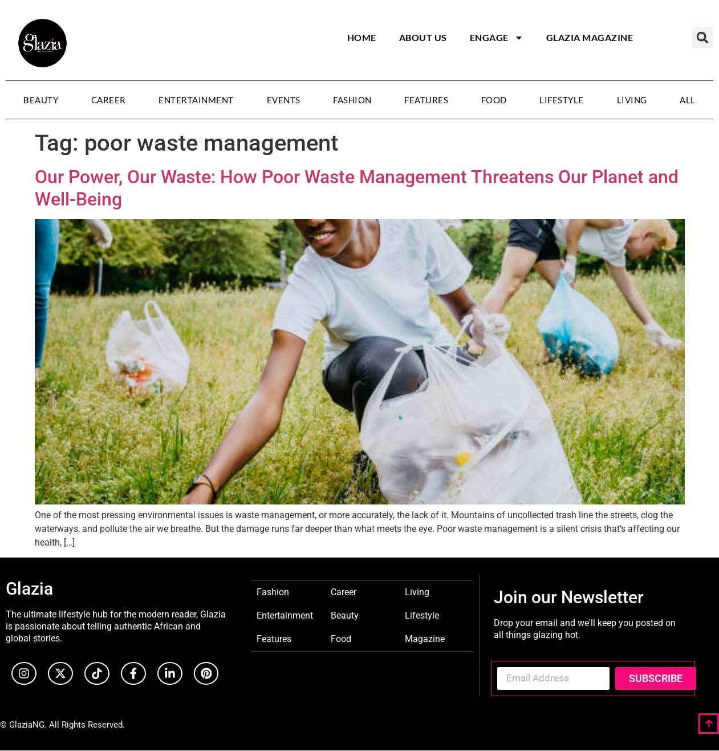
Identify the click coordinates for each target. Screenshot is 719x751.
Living (632, 100)
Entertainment (196, 100)
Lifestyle (561, 100)
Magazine (425, 638)
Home (361, 37)
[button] (702, 38)
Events (283, 100)
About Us (423, 37)
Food (494, 100)
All (688, 100)
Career (108, 100)
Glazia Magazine (589, 37)
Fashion (352, 100)
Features (426, 100)
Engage (496, 37)
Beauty (40, 100)
